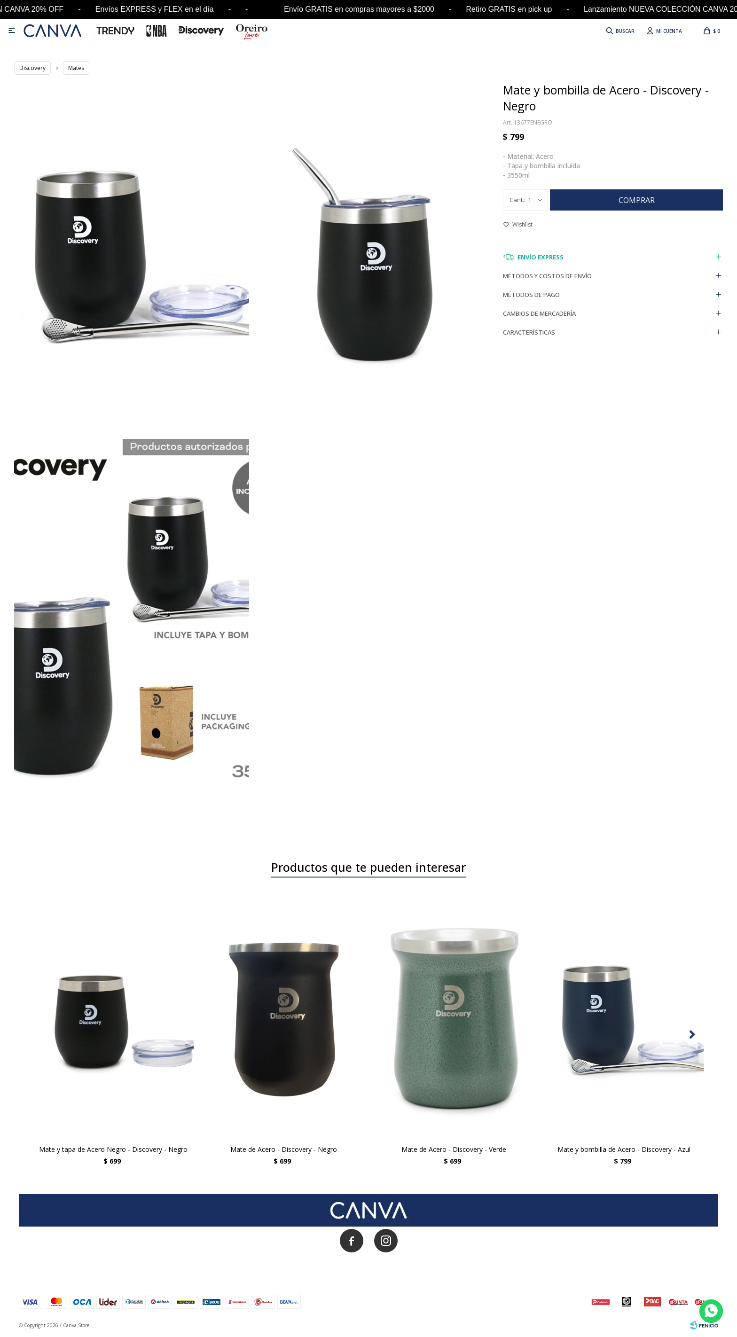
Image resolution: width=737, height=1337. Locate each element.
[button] (692, 1034)
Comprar (637, 200)
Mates (76, 68)
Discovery (32, 68)
